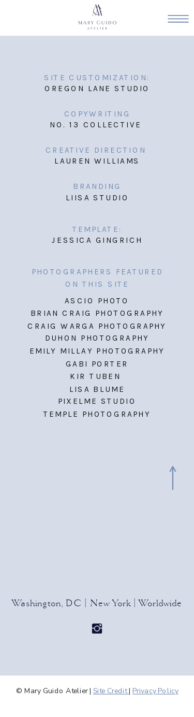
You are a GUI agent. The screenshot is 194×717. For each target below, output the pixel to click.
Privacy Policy (155, 691)
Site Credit (111, 691)
